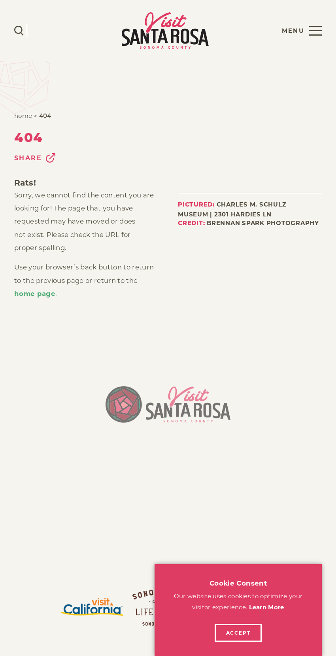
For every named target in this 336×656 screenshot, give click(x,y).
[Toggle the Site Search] (19, 31)
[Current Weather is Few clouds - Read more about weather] (42, 30)
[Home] (168, 408)
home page (34, 294)
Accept (238, 633)
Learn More (266, 607)
